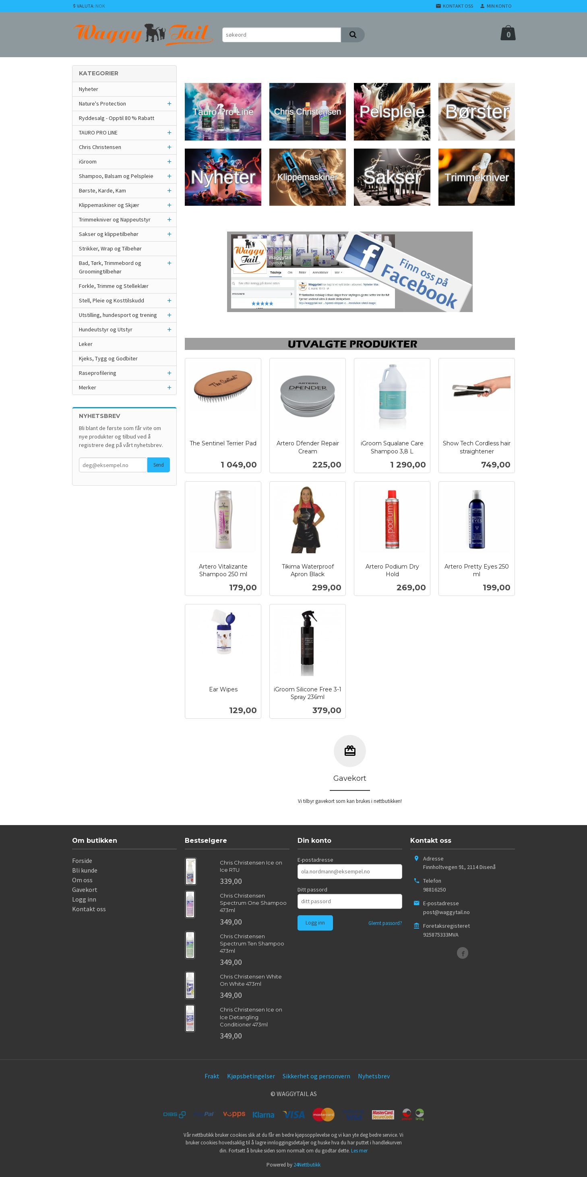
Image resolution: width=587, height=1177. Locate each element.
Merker (87, 387)
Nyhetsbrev (374, 1076)
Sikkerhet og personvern (316, 1076)
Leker (86, 344)
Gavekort (84, 889)
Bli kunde (84, 870)
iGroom (88, 161)
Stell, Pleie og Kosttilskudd (111, 300)
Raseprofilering (97, 372)
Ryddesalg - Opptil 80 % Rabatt (116, 118)
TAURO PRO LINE (98, 132)
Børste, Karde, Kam (102, 190)
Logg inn (84, 899)
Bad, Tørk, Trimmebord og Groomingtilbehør (110, 267)
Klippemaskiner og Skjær (109, 205)
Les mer (359, 1150)
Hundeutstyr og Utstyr (105, 329)
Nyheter (88, 89)
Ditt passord (312, 889)
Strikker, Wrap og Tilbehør (110, 248)
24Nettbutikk (307, 1164)
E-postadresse (315, 859)
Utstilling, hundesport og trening (118, 315)
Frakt (212, 1076)
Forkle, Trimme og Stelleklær (114, 286)
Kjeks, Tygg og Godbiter (108, 358)
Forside (82, 860)
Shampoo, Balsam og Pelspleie (116, 176)
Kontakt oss (89, 909)
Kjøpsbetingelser (251, 1076)
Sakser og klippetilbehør (108, 234)
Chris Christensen (100, 147)
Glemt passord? (385, 923)
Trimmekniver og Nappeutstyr (115, 219)
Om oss (82, 880)
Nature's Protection (102, 103)
